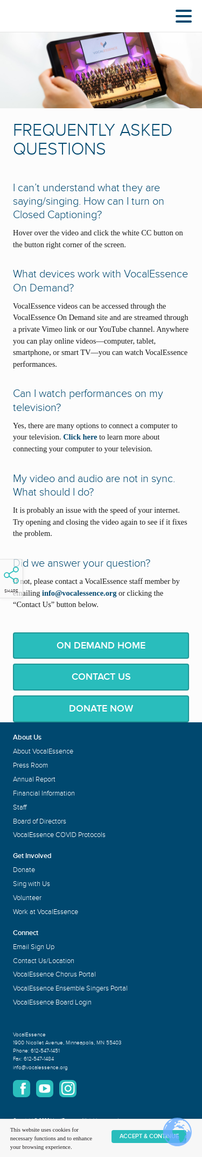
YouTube (44, 1088)
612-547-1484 (39, 1059)
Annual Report (34, 779)
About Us (27, 737)
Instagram (67, 1088)
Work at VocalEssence (45, 912)
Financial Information (44, 793)
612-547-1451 (45, 1051)
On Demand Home (101, 645)
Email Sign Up (33, 947)
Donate (24, 870)
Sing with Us (31, 884)
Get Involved (32, 856)
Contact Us (101, 676)
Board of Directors (39, 821)
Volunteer (27, 898)
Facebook (21, 1088)
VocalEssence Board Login (52, 1002)
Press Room (30, 765)
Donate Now (101, 708)
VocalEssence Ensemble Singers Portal (70, 988)
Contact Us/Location (43, 961)
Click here (80, 437)
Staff (19, 807)
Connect (25, 933)
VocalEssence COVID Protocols (59, 835)
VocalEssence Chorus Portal (54, 974)
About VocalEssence (43, 751)
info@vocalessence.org (40, 1067)
